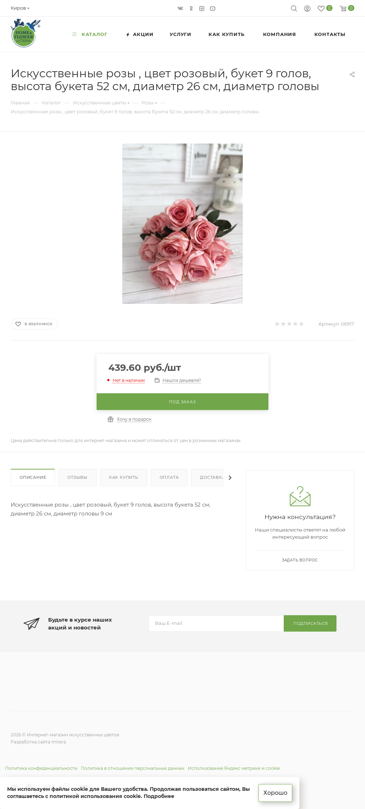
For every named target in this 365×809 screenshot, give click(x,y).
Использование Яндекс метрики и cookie (234, 768)
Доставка (212, 477)
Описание (33, 477)
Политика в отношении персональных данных (132, 768)
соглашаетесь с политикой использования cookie (74, 796)
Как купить (123, 477)
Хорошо (275, 792)
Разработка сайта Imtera (38, 742)
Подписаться (310, 623)
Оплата (169, 477)
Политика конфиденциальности (41, 768)
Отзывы (77, 477)
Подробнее (159, 796)
